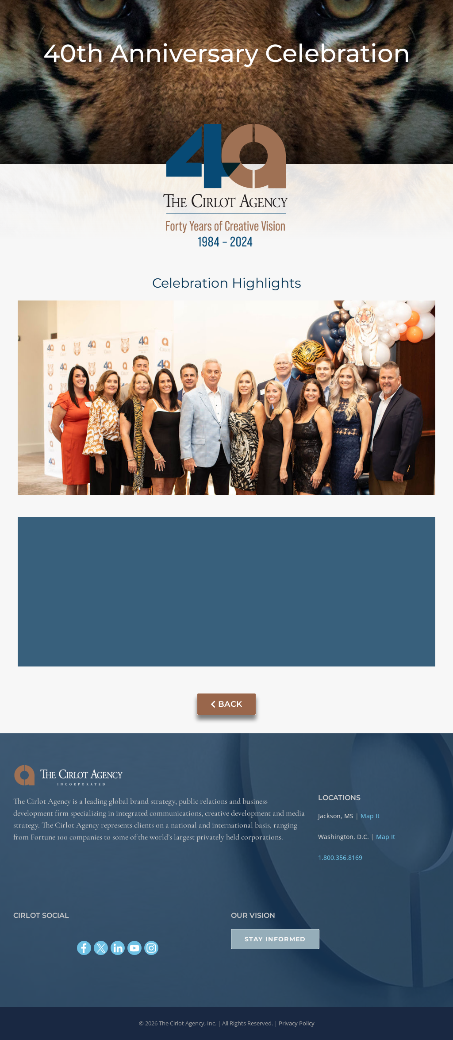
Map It (370, 815)
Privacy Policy (297, 1023)
